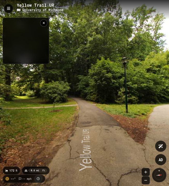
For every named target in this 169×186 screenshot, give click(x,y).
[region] (26, 41)
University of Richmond (40, 10)
